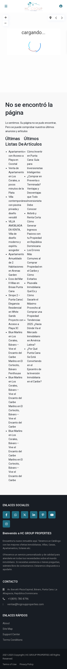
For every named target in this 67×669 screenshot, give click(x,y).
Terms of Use (9, 664)
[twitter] (24, 514)
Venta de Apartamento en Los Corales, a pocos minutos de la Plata (16, 180)
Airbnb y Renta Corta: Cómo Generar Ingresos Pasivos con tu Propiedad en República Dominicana (34, 230)
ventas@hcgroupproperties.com (25, 604)
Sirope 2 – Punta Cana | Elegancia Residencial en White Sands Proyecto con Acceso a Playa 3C (16, 312)
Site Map (8, 628)
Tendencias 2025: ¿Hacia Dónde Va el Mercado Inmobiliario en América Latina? (34, 332)
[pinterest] (42, 514)
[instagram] (6, 523)
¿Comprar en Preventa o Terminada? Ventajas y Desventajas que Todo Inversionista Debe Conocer (34, 193)
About (6, 623)
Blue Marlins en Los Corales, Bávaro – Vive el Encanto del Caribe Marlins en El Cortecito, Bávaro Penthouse (16, 353)
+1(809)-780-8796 (18, 598)
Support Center (11, 634)
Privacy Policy (26, 664)
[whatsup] (15, 514)
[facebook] (6, 514)
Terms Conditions (13, 639)
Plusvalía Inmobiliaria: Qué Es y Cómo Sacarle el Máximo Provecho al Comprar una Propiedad (34, 299)
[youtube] (52, 514)
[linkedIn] (33, 514)
